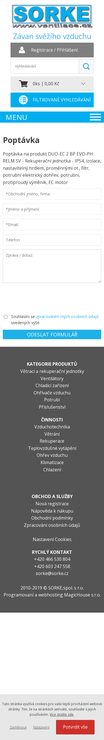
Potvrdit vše (75, 727)
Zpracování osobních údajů (52, 525)
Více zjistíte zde (61, 714)
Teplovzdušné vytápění (52, 448)
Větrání (52, 434)
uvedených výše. (25, 322)
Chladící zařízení (52, 385)
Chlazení (52, 470)
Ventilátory (52, 378)
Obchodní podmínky (52, 518)
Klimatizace (52, 462)
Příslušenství (52, 407)
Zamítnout (18, 727)
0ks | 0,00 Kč (46, 84)
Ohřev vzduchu (52, 455)
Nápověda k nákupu (52, 511)
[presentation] (45, 298)
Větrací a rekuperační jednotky (52, 371)
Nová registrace (52, 504)
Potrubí (52, 400)
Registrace (42, 50)
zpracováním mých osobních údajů (67, 316)
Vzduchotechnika (52, 427)
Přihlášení (67, 50)
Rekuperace (52, 441)
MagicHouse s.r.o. (82, 595)
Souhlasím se (23, 316)
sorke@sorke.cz (52, 573)
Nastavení (41, 727)
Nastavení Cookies (52, 539)
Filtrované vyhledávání (62, 100)
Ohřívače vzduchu (52, 393)
